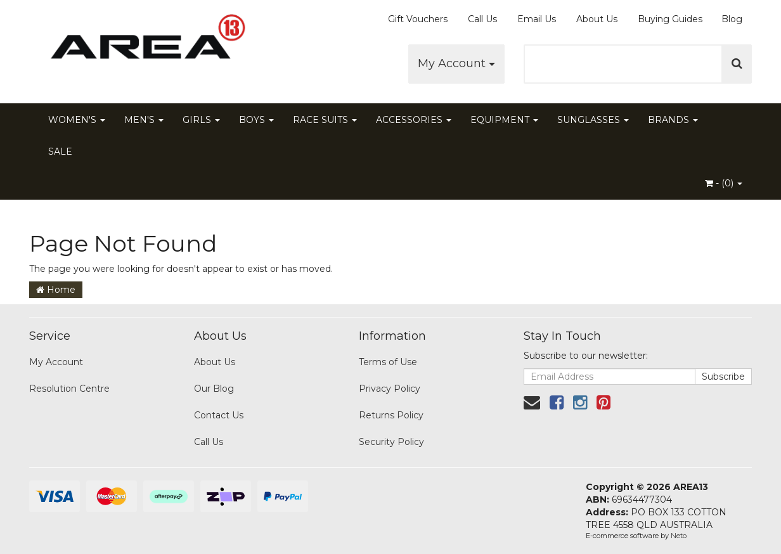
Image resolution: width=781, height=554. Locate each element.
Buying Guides (670, 19)
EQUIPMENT (504, 120)
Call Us (482, 19)
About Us (596, 19)
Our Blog (214, 388)
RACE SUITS (325, 120)
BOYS (256, 120)
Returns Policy (391, 415)
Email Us (536, 19)
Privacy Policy (389, 388)
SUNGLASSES (593, 120)
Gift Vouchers (418, 19)
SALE (60, 151)
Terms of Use (388, 362)
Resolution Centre (69, 388)
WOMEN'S (76, 120)
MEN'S (144, 120)
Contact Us (218, 415)
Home (55, 289)
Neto (679, 535)
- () (723, 183)
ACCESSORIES (413, 120)
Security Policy (391, 442)
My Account (456, 63)
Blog (731, 19)
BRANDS (673, 120)
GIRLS (201, 120)
